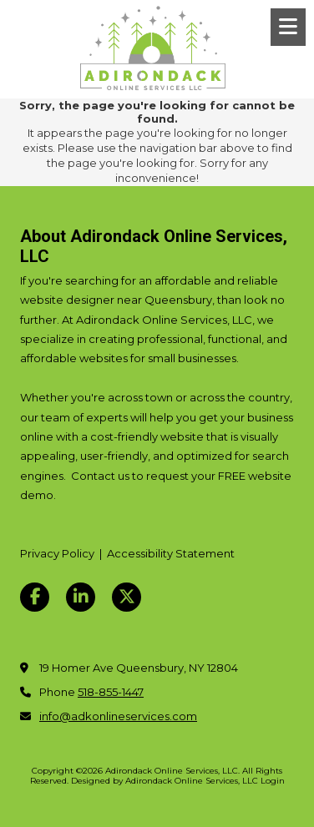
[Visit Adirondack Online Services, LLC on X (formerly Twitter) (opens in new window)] (126, 597)
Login (273, 780)
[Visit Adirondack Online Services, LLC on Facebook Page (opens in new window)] (34, 597)
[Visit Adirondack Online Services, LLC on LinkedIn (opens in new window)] (80, 597)
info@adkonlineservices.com (118, 716)
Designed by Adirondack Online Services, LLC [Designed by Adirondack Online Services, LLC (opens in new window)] (164, 780)
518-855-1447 (111, 691)
